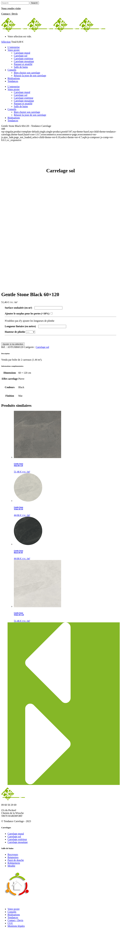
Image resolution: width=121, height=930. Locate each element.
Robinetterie (14, 863)
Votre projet (14, 909)
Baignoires (13, 857)
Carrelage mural (16, 833)
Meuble (11, 865)
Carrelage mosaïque (18, 842)
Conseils (12, 911)
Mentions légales (16, 926)
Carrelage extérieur (17, 839)
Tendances (13, 917)
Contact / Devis (15, 920)
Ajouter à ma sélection (13, 344)
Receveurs (13, 854)
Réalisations (14, 914)
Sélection (6, 41)
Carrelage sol (42, 347)
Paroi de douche (16, 860)
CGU (10, 923)
